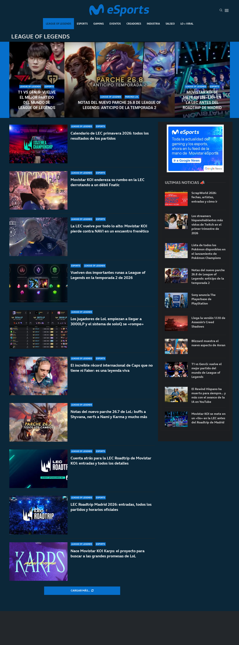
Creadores (133, 23)
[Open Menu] (227, 10)
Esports (82, 23)
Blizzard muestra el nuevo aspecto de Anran (208, 343)
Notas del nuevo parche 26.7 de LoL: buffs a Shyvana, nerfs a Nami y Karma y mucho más (109, 414)
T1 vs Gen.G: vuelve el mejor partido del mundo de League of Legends (37, 100)
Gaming (98, 23)
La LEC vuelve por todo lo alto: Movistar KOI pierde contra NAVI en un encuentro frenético (110, 228)
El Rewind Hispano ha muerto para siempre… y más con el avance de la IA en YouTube (208, 395)
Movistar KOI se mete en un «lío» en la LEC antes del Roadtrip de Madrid (202, 100)
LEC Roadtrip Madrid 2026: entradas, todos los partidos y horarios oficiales (111, 507)
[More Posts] (82, 591)
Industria (153, 23)
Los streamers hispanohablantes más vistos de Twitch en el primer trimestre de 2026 (207, 224)
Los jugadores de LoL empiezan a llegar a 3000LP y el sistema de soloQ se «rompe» (107, 321)
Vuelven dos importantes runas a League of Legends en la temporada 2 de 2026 (108, 275)
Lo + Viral (186, 23)
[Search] (221, 10)
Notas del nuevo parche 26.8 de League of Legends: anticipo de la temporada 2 (119, 105)
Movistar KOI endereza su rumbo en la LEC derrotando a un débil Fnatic (108, 182)
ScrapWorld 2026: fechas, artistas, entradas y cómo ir (204, 197)
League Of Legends (58, 23)
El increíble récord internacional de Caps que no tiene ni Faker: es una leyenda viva (112, 368)
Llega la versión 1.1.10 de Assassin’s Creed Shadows (208, 322)
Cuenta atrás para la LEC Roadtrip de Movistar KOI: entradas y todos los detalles (111, 460)
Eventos (115, 23)
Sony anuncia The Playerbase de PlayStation (203, 299)
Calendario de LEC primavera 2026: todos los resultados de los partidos (110, 136)
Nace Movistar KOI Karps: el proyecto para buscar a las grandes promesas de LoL (108, 553)
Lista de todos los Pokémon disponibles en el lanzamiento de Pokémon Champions (208, 251)
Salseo (170, 23)
